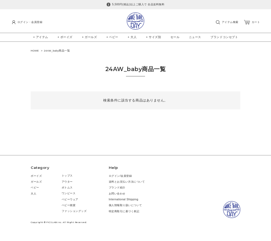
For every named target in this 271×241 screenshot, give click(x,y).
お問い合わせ (117, 193)
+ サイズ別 (153, 37)
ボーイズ (36, 175)
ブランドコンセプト (224, 37)
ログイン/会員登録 (120, 175)
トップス (67, 175)
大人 (33, 193)
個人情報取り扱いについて (125, 205)
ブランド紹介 (117, 187)
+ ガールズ (89, 37)
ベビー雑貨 (69, 205)
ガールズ (36, 181)
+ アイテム (40, 37)
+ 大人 (132, 37)
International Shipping (123, 199)
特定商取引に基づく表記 (124, 211)
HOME (35, 50)
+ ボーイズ (65, 37)
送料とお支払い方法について (127, 181)
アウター (67, 181)
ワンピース (69, 193)
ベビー (35, 187)
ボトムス (67, 187)
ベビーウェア (70, 199)
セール (175, 37)
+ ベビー (112, 37)
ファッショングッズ (74, 211)
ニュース (195, 37)
